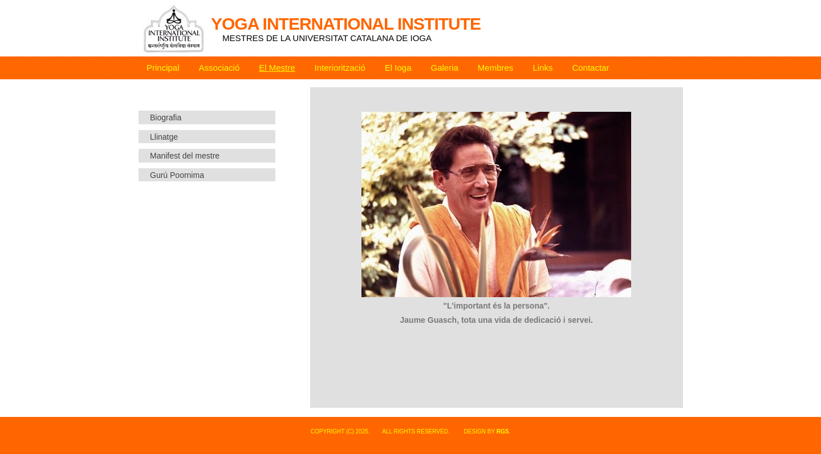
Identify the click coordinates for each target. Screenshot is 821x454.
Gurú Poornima (177, 175)
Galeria (444, 67)
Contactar (590, 67)
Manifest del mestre (185, 155)
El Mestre (277, 67)
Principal (163, 67)
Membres (496, 67)
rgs (503, 431)
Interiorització (340, 67)
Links (542, 67)
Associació (219, 67)
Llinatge (164, 136)
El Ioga (398, 67)
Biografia (165, 117)
